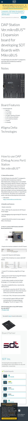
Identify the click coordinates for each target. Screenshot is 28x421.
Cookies (22, 415)
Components (4, 11)
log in (10, 316)
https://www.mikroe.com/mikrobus (12, 199)
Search (23, 17)
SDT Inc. (6, 358)
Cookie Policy (11, 413)
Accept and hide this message (9, 418)
